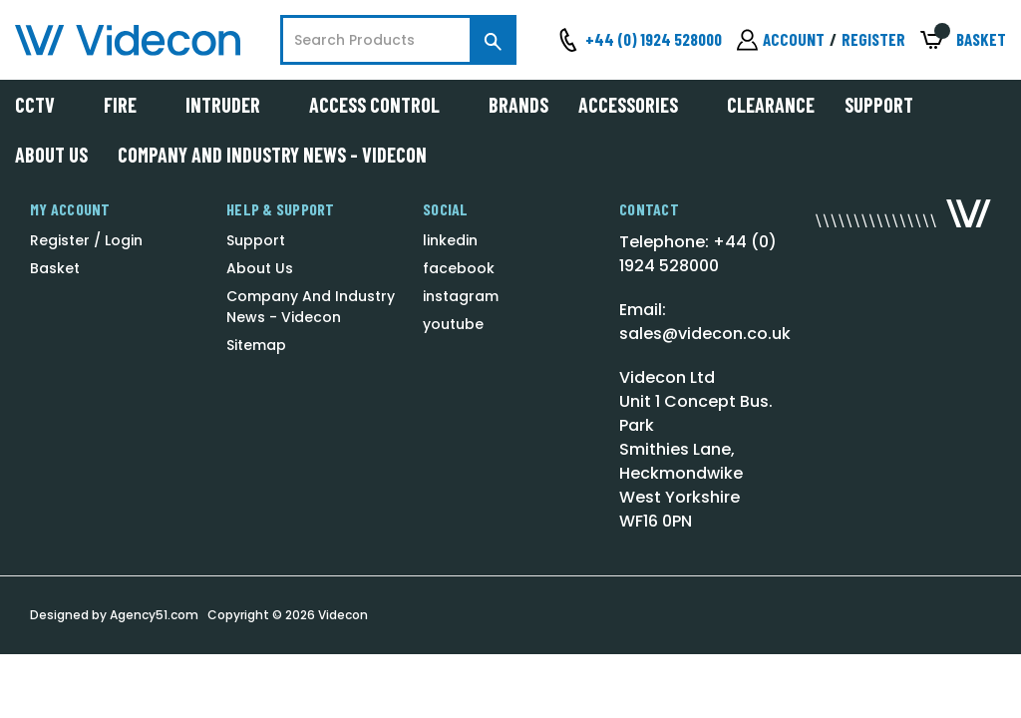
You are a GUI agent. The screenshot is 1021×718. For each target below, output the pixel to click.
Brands (518, 105)
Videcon (343, 614)
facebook (459, 268)
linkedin (450, 240)
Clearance (771, 105)
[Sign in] (781, 40)
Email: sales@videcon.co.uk (705, 321)
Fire (130, 105)
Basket (55, 268)
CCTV (44, 105)
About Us (51, 155)
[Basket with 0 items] (963, 40)
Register (873, 39)
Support (879, 105)
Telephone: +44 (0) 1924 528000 (698, 253)
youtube (453, 324)
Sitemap (256, 345)
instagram (461, 296)
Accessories (637, 105)
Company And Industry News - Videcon (272, 155)
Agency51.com (154, 614)
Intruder (232, 105)
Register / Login (86, 240)
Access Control (384, 105)
